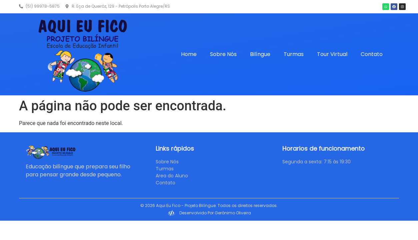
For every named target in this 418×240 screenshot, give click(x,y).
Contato (372, 54)
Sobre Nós (223, 54)
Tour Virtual (332, 54)
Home (189, 54)
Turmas (294, 54)
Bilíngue (260, 54)
